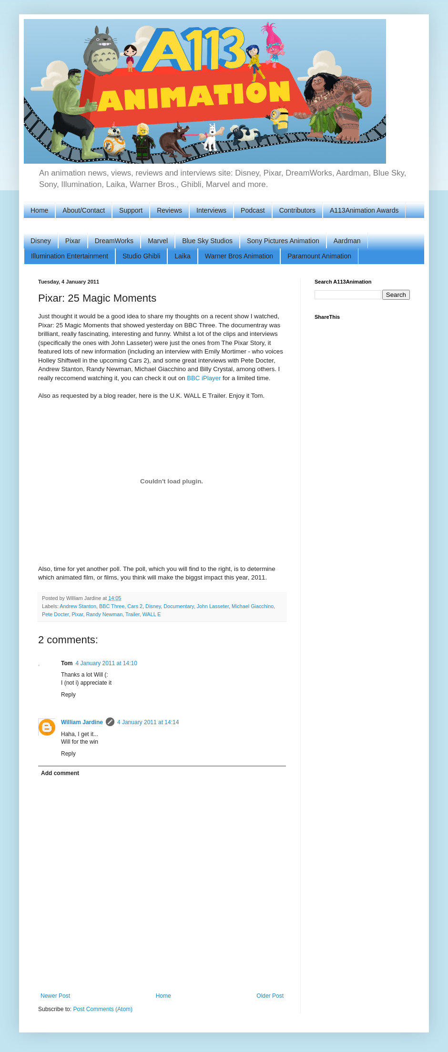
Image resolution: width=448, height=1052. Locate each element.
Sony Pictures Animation (283, 241)
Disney (41, 241)
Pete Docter (55, 614)
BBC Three (111, 606)
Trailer (132, 614)
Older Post (270, 996)
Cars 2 (135, 606)
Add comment (60, 773)
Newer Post (55, 996)
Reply (68, 694)
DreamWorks (114, 241)
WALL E (152, 614)
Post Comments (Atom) (102, 1009)
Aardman (347, 241)
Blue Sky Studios (207, 241)
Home (39, 210)
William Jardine (82, 722)
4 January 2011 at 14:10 (106, 663)
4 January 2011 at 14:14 (148, 722)
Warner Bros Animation (239, 256)
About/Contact (83, 210)
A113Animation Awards (364, 210)
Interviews (211, 210)
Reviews (169, 210)
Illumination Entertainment (69, 256)
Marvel (158, 241)
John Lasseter (213, 606)
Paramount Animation (319, 256)
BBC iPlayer (204, 378)
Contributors (297, 210)
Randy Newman (104, 614)
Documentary (178, 606)
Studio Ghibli (141, 256)
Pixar (73, 241)
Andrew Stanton (78, 606)
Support (131, 210)
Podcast (253, 210)
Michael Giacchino (253, 606)
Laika (182, 256)
